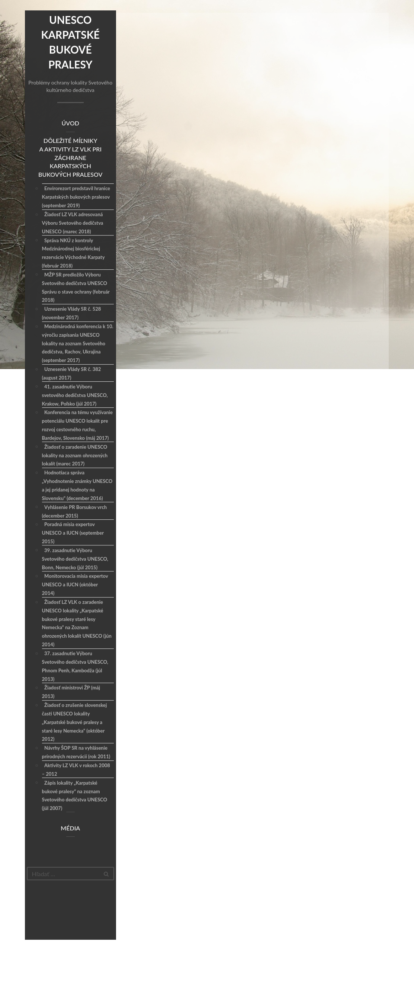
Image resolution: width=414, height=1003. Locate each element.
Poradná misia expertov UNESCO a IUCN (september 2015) (73, 533)
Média (70, 828)
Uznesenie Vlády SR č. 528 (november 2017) (71, 313)
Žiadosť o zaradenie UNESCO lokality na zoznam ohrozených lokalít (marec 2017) (75, 455)
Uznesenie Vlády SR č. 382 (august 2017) (71, 373)
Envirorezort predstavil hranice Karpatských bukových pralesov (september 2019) (76, 197)
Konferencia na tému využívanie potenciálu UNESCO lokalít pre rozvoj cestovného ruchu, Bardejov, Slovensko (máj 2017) (77, 425)
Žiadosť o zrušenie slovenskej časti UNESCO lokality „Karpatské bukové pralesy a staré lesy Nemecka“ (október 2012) (74, 722)
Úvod (70, 123)
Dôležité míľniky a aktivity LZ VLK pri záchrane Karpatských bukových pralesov (70, 157)
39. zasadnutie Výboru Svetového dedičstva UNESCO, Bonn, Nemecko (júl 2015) (75, 559)
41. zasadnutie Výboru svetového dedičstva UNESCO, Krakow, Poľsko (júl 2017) (75, 395)
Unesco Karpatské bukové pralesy (70, 42)
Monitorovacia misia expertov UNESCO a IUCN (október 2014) (75, 584)
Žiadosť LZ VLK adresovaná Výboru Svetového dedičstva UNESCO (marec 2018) (72, 223)
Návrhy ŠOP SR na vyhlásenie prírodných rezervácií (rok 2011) (76, 752)
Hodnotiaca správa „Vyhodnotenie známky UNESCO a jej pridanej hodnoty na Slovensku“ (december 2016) (77, 486)
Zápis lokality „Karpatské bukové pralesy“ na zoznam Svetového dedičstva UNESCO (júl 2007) (74, 796)
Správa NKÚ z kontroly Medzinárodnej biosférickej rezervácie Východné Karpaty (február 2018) (73, 253)
